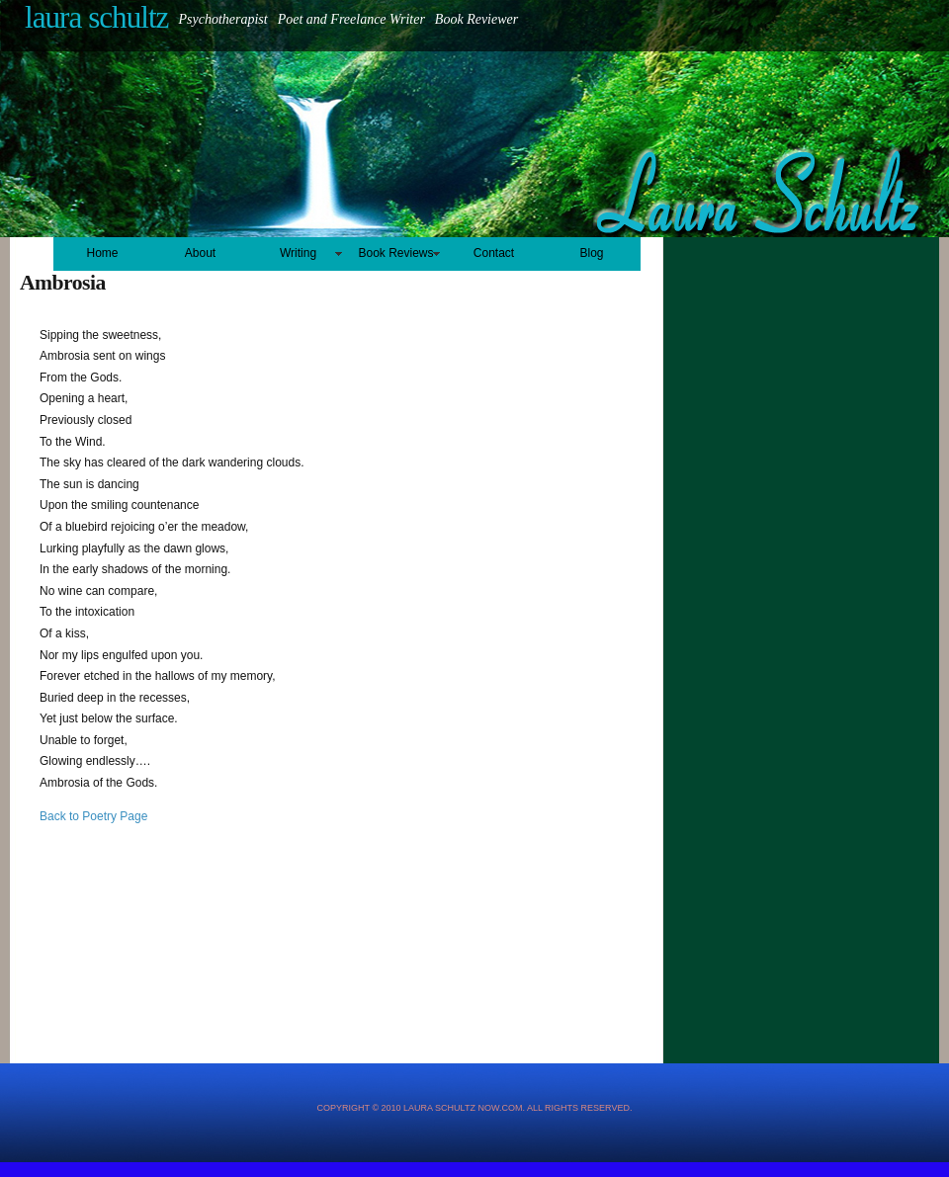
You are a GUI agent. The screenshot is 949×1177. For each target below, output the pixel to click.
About (200, 253)
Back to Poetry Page (93, 816)
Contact (494, 253)
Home (102, 253)
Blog (591, 253)
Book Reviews (395, 253)
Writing (298, 253)
